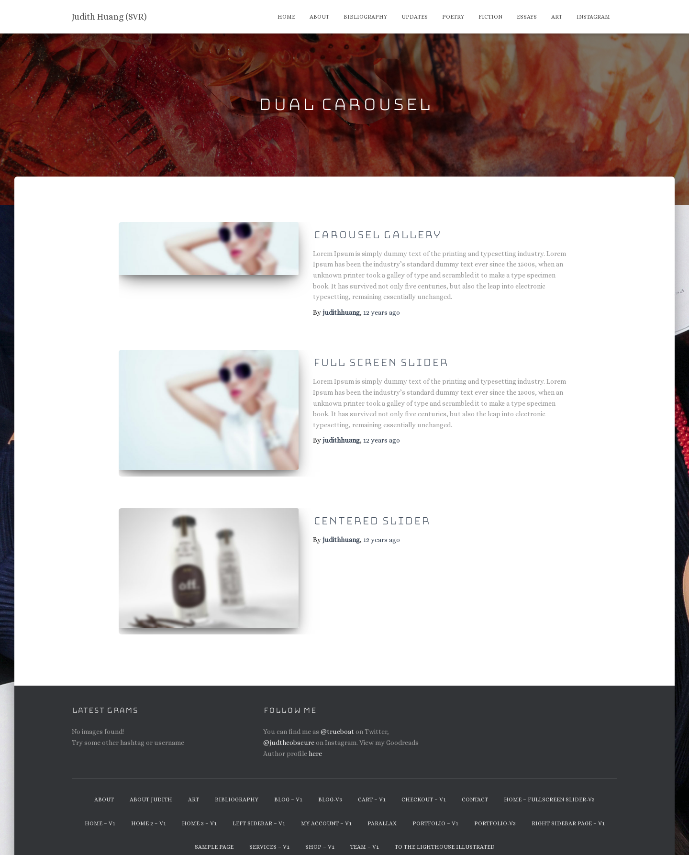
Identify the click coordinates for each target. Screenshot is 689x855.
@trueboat (337, 719)
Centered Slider (371, 515)
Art (556, 16)
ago (381, 312)
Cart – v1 (372, 787)
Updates (414, 16)
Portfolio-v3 (495, 810)
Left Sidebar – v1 (259, 810)
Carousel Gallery (377, 235)
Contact (475, 787)
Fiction (490, 16)
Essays (527, 16)
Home (286, 16)
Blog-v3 (330, 787)
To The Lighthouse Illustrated (445, 834)
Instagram (593, 16)
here (315, 740)
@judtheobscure (288, 730)
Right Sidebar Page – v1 (568, 810)
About (319, 16)
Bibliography (365, 16)
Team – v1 (364, 834)
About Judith (151, 787)
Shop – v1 (319, 834)
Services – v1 (269, 834)
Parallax (382, 810)
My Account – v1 (326, 810)
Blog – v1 (288, 787)
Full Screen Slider (380, 363)
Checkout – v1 (423, 787)
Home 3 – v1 (199, 810)
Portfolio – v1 (435, 810)
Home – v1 (100, 810)
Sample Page (214, 834)
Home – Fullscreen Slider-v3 (549, 787)
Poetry (453, 16)
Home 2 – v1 (148, 810)
